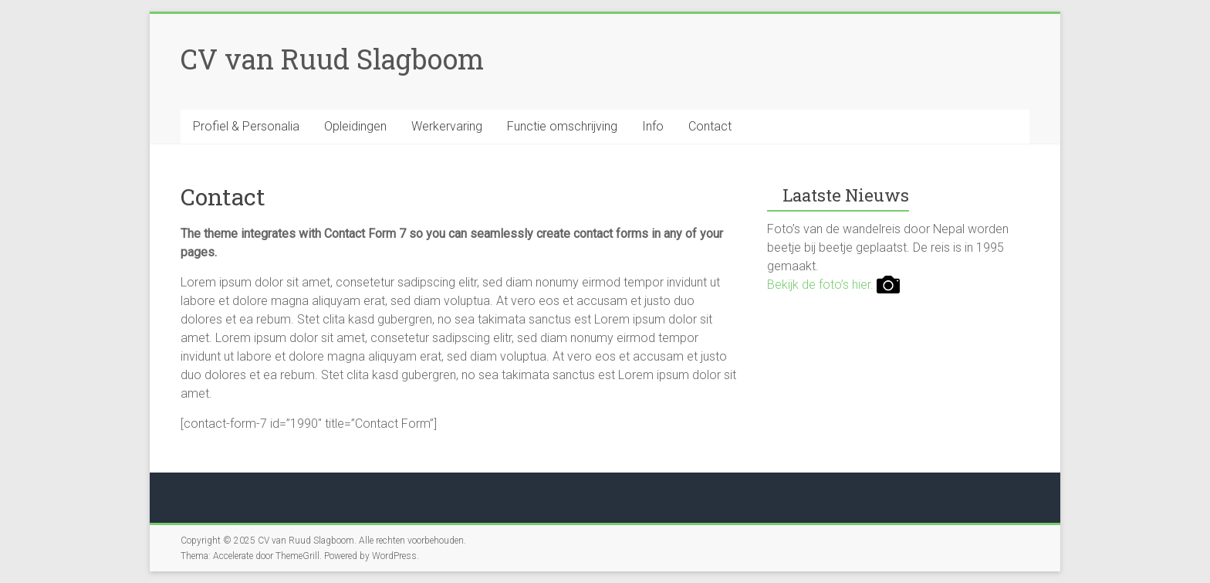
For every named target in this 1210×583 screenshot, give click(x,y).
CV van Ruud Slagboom (332, 58)
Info (653, 126)
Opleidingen (355, 126)
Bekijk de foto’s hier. (833, 284)
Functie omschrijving (562, 126)
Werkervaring (446, 126)
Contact (710, 126)
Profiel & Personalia (246, 126)
